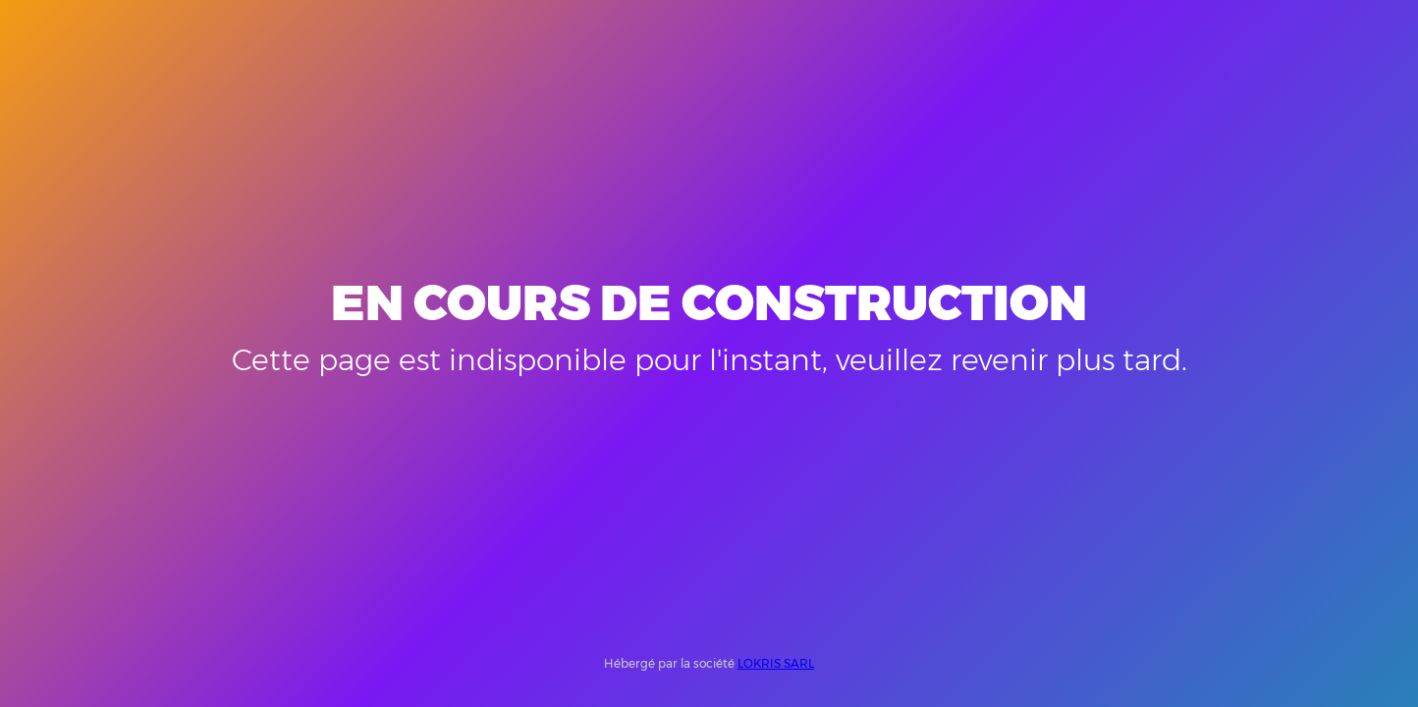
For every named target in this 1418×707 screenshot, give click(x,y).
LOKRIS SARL (775, 663)
